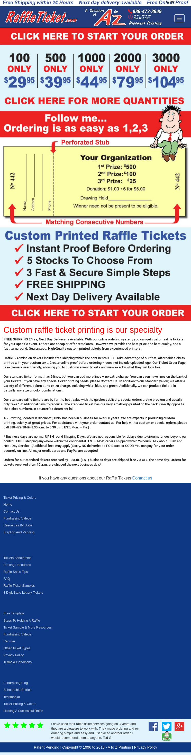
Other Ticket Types (17, 648)
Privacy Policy (14, 655)
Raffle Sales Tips (16, 572)
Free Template (14, 613)
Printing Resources (17, 565)
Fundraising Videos (17, 518)
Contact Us (12, 511)
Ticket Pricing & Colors (20, 497)
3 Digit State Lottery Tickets (23, 592)
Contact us (142, 478)
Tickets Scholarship (18, 558)
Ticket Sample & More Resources (28, 627)
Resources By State (18, 525)
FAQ (7, 579)
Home (8, 504)
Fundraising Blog (16, 683)
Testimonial (12, 697)
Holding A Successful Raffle (23, 711)
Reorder (9, 641)
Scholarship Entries (18, 690)
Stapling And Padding (19, 532)
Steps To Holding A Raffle (22, 620)
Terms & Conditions (18, 662)
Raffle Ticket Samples (19, 585)
